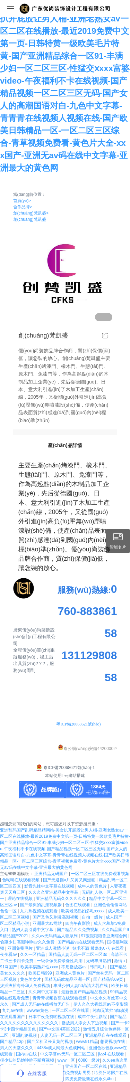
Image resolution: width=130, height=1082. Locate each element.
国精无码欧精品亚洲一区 (67, 979)
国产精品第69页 (108, 979)
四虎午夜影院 (78, 923)
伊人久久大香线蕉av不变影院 (100, 1004)
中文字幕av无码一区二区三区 (68, 1054)
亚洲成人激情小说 (53, 948)
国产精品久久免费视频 (78, 929)
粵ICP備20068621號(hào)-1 (65, 767)
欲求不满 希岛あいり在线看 (98, 948)
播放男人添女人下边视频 (85, 1023)
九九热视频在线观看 (39, 911)
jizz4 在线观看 (111, 1054)
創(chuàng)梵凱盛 (31, 213)
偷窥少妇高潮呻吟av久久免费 (27, 942)
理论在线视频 (21, 898)
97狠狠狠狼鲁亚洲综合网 (105, 935)
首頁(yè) (22, 200)
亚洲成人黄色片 (70, 973)
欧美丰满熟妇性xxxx (39, 967)
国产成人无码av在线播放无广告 (41, 1004)
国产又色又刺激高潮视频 (56, 917)
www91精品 (87, 1041)
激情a (120, 960)
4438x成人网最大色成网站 (62, 1047)
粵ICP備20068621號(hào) (78, 724)
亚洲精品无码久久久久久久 (61, 898)
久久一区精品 (33, 954)
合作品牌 (22, 207)
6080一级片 (89, 1060)
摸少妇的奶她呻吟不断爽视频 (27, 1060)
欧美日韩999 (40, 973)
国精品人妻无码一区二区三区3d (79, 954)
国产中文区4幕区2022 (60, 1029)
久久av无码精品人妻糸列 (55, 935)
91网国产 (9, 967)
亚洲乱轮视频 (25, 1035)
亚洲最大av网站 (48, 923)
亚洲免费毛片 (21, 948)
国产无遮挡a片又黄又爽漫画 (69, 879)
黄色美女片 (31, 979)
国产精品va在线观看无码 (81, 942)
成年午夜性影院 (93, 1016)
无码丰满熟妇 (99, 960)
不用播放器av (74, 967)
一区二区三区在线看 (71, 1010)
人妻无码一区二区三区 (61, 1035)
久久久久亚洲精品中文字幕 (53, 892)
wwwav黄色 (38, 1010)
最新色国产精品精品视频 (84, 991)
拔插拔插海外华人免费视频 (25, 985)
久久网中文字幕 (43, 991)
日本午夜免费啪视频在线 (51, 1016)
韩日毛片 (98, 967)
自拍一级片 (93, 917)
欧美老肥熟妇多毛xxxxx (83, 911)
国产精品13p (12, 1041)
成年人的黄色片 (93, 886)
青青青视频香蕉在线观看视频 (60, 998)
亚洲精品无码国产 (51, 873)
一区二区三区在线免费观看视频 (100, 873)
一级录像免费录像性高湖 (60, 960)
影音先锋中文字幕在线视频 (49, 886)
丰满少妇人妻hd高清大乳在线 (81, 985)
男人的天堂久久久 (17, 1047)
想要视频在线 (113, 1041)
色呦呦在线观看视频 (21, 879)
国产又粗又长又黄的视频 (50, 1041)
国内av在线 (27, 1054)
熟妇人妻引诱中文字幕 (33, 929)
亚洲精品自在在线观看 (106, 1035)
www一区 (67, 1060)
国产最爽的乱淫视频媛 (41, 904)
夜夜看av (9, 954)
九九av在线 (13, 1010)
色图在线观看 (78, 904)
